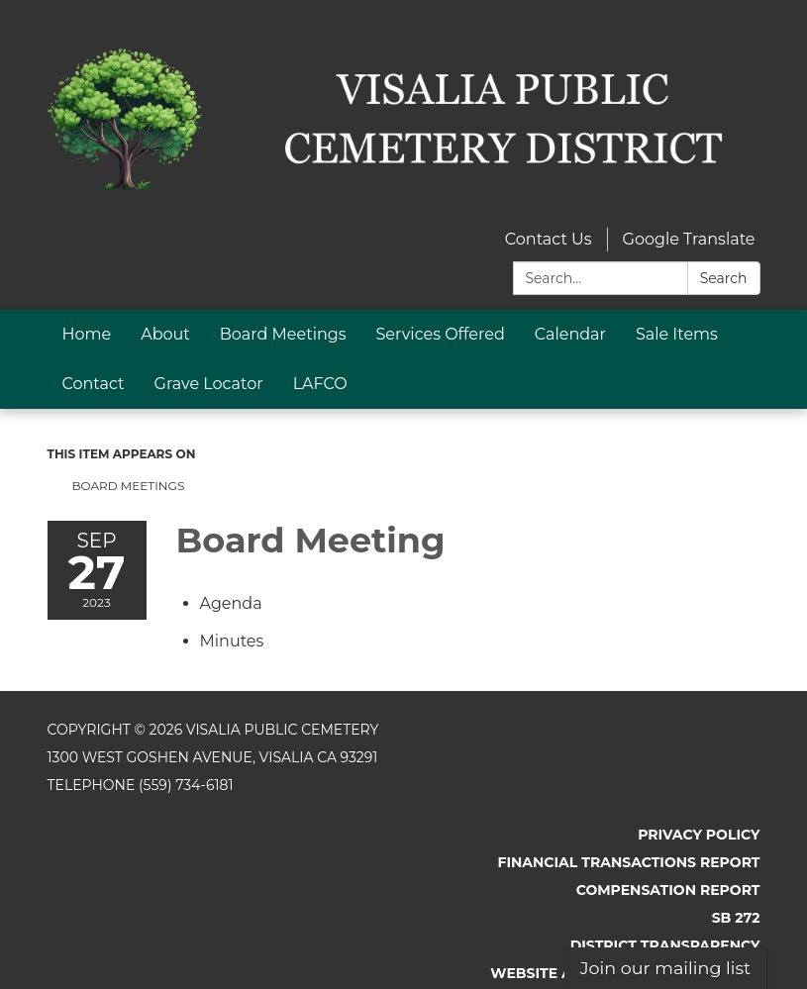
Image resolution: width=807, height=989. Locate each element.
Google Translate (689, 239)
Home (87, 334)
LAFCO (320, 383)
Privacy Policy (698, 834)
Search (724, 278)
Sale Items (677, 334)
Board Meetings (283, 334)
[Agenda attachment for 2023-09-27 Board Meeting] (231, 603)
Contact (93, 383)
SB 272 (736, 918)
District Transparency (665, 945)
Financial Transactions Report (628, 862)
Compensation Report (668, 890)
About (165, 334)
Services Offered (440, 334)
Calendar (570, 334)
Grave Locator (208, 383)
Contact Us (548, 239)
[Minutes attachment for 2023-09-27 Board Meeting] (232, 641)
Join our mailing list (666, 967)
